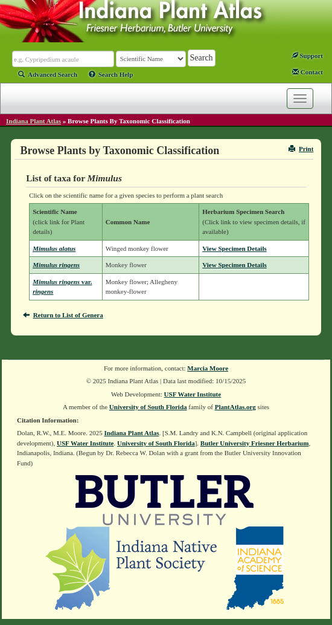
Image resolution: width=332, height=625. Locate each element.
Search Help (111, 74)
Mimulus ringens (56, 264)
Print (301, 148)
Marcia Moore (207, 368)
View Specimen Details (234, 248)
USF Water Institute (193, 394)
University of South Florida (148, 406)
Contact (307, 72)
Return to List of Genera (63, 315)
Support (307, 55)
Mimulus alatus (54, 248)
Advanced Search (47, 74)
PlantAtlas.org (235, 406)
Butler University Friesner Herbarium (254, 443)
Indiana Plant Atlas (33, 121)
